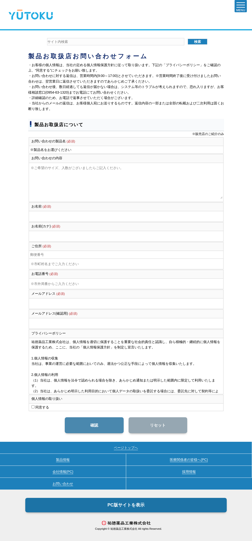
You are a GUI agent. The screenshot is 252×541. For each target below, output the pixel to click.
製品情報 (63, 460)
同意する (42, 407)
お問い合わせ (63, 484)
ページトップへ (126, 448)
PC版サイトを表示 (126, 505)
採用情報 (189, 472)
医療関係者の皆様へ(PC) (189, 460)
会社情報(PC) (63, 472)
